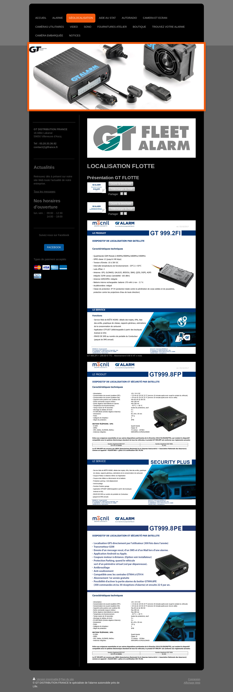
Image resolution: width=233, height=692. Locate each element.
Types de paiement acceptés (50, 259)
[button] (120, 184)
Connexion (194, 679)
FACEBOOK (54, 247)
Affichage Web (192, 682)
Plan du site (67, 679)
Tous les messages (44, 191)
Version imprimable (46, 679)
